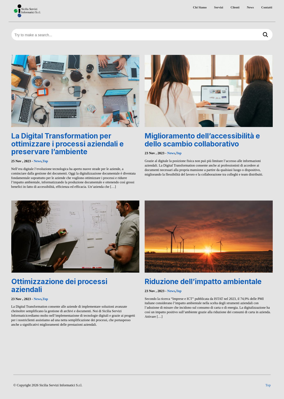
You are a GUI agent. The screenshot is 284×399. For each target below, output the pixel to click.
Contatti (266, 7)
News (250, 7)
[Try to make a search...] (142, 35)
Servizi (218, 7)
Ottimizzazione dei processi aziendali (59, 285)
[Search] (265, 35)
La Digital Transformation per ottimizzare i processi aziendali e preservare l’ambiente (67, 143)
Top (45, 161)
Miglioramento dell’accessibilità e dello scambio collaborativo (202, 139)
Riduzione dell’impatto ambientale (203, 281)
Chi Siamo (200, 7)
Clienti (235, 7)
